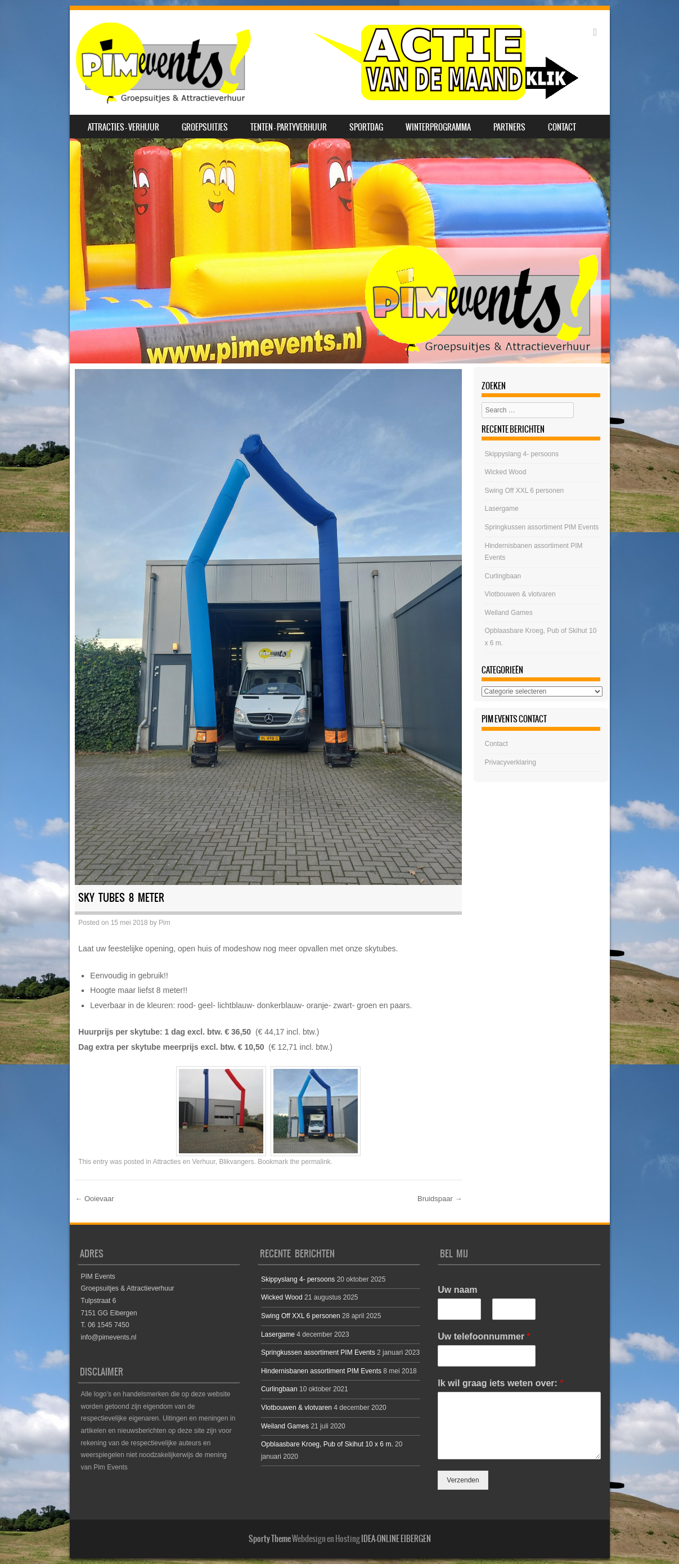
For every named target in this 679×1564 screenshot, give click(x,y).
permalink (316, 1162)
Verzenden (463, 1480)
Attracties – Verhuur (123, 127)
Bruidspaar (439, 1198)
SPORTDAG (366, 127)
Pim (164, 923)
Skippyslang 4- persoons (522, 454)
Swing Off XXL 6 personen (524, 491)
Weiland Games (509, 613)
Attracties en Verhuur (183, 1162)
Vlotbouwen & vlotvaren (520, 594)
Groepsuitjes (205, 127)
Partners (509, 127)
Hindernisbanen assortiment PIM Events (321, 1371)
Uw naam (457, 1290)
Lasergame (502, 509)
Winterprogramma (438, 127)
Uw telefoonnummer (484, 1336)
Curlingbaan (503, 576)
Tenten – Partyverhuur (288, 127)
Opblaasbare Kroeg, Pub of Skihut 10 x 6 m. (327, 1444)
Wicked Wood (506, 472)
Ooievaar (94, 1198)
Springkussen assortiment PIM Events (542, 527)
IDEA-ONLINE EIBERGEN (396, 1538)
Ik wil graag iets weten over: (500, 1383)
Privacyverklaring (510, 762)
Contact (562, 127)
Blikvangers (236, 1162)
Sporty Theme (270, 1538)
